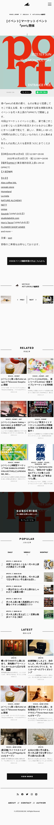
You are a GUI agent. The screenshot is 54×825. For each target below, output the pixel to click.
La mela (5, 195)
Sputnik (5, 213)
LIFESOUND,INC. (21, 811)
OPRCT (12, 162)
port (10, 237)
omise (4, 209)
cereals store (7, 187)
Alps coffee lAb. (9, 182)
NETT (4, 204)
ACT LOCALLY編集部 (38, 14)
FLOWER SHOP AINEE (13, 226)
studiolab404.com (10, 218)
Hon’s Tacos (7, 222)
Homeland (6, 191)
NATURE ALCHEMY (11, 200)
